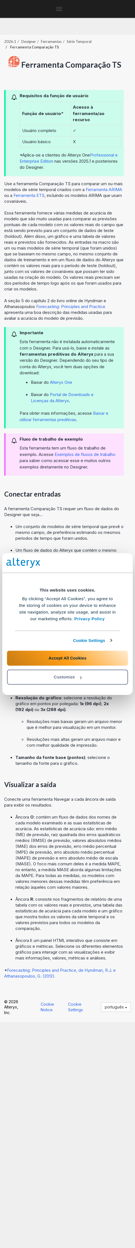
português (116, 1007)
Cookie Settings (89, 640)
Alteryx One (61, 382)
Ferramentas (51, 41)
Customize (68, 677)
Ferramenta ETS (29, 195)
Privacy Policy (89, 618)
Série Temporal (79, 41)
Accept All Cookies (67, 658)
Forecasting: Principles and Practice (70, 306)
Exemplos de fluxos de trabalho (85, 454)
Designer (28, 41)
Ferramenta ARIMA (104, 189)
